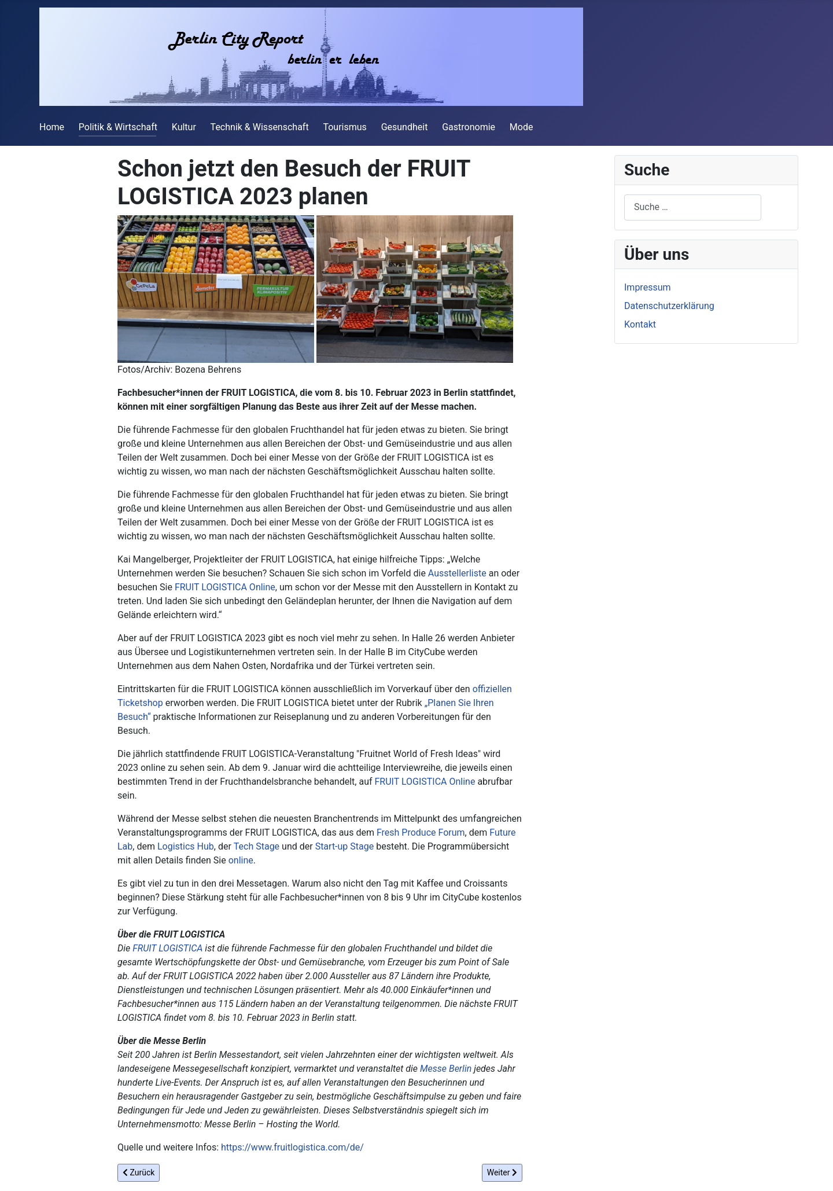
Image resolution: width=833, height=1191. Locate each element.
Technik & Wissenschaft (260, 127)
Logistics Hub (185, 846)
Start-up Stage (344, 846)
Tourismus (344, 127)
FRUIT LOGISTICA (167, 948)
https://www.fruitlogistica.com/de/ (292, 1147)
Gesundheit (404, 127)
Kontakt (640, 324)
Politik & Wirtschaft (118, 127)
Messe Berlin (445, 1068)
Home (51, 127)
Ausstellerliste (457, 573)
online (240, 860)
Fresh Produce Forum (421, 832)
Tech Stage (256, 846)
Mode (521, 127)
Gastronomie (468, 127)
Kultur (184, 127)
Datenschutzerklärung (669, 305)
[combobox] (692, 207)
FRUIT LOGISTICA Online (225, 587)
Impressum (647, 287)
